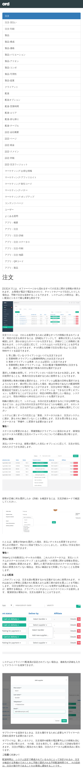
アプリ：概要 (11, 222)
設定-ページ (11, 138)
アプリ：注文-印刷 (14, 248)
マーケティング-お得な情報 (18, 171)
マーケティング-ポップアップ (19, 196)
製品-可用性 (11, 74)
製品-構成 (9, 41)
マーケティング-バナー (16, 190)
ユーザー (9, 209)
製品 (7, 35)
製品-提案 (9, 80)
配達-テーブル (12, 125)
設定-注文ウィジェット (16, 164)
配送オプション (12, 100)
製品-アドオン (12, 61)
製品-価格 (9, 48)
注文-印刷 (9, 29)
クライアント (11, 87)
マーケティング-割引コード (18, 184)
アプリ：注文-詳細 (14, 235)
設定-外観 (9, 158)
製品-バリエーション (15, 54)
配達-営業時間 (12, 106)
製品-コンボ (11, 67)
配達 (7, 93)
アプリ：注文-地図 (14, 255)
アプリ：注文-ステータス (17, 242)
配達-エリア (11, 113)
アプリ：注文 (11, 229)
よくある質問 (11, 216)
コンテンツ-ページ (14, 203)
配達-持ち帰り (12, 119)
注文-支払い (11, 22)
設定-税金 (9, 145)
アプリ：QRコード (14, 261)
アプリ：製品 (11, 267)
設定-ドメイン (12, 151)
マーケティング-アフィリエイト (20, 177)
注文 (7, 16)
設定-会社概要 (12, 132)
